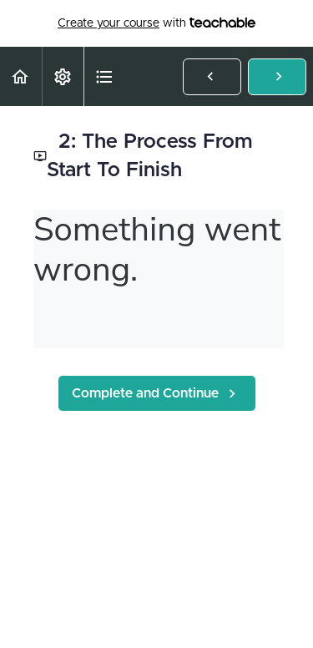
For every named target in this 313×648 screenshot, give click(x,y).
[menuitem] (62, 76)
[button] (21, 76)
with (156, 23)
